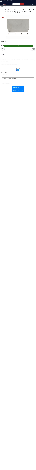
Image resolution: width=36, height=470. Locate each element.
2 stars (2, 74)
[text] (18, 41)
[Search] (22, 4)
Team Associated (33, 50)
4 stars (4, 74)
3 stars (3, 74)
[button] (1, 2)
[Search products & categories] (16, 4)
